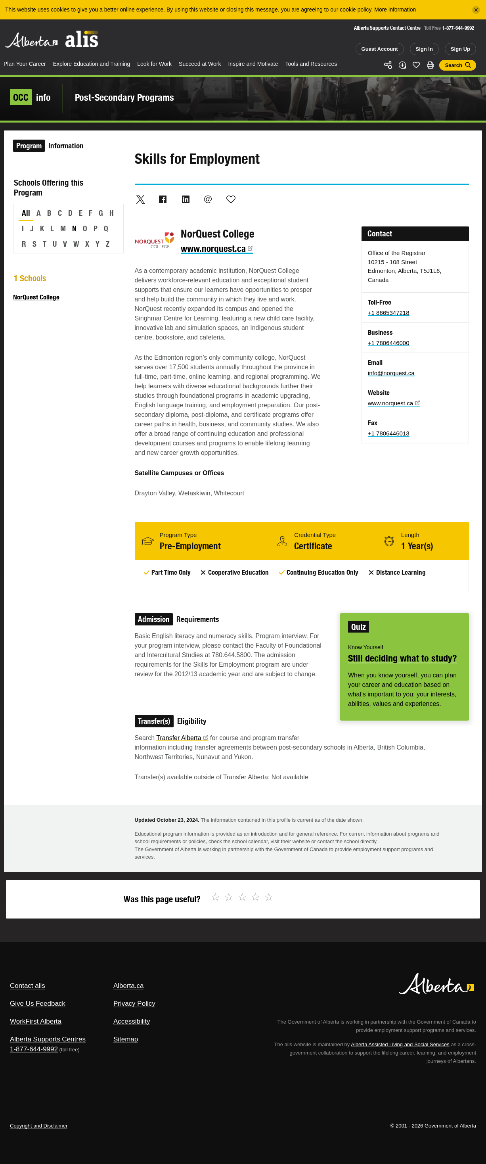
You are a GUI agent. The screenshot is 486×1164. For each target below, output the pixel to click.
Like (416, 65)
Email (208, 199)
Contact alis (27, 985)
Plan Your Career (25, 64)
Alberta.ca (128, 985)
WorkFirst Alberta (35, 1021)
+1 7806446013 (388, 433)
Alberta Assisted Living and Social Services (400, 1044)
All (26, 213)
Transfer (182, 737)
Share (388, 65)
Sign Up (460, 49)
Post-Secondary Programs (124, 97)
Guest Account (380, 49)
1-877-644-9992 (458, 28)
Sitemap (125, 1039)
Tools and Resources (311, 64)
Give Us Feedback (37, 1003)
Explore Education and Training (91, 64)
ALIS (82, 39)
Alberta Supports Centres (48, 1039)
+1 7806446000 (388, 342)
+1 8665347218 (388, 312)
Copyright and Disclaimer (38, 1126)
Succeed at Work (200, 64)
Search (453, 65)
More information (395, 9)
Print (430, 65)
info (30, 97)
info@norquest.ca (391, 373)
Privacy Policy (134, 1003)
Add (402, 65)
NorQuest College (36, 297)
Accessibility (131, 1021)
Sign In (424, 49)
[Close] (476, 10)
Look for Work (154, 64)
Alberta (31, 40)
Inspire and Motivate (253, 64)
